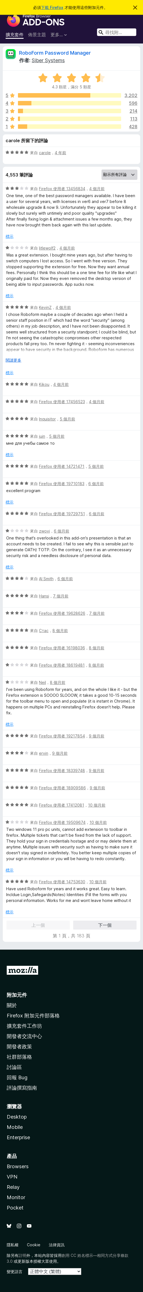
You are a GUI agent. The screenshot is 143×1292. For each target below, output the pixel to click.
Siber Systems (48, 60)
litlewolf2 (47, 248)
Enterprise (18, 1137)
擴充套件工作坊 (24, 1026)
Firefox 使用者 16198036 (62, 647)
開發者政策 (19, 1046)
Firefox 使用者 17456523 (62, 401)
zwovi (44, 531)
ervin (43, 753)
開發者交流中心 (24, 1036)
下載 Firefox (52, 7)
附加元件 (17, 995)
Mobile (15, 1127)
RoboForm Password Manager (55, 53)
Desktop (17, 1117)
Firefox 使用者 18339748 (62, 770)
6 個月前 (96, 483)
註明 (22, 1255)
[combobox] (116, 32)
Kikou (44, 384)
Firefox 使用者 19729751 (62, 513)
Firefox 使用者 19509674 (62, 822)
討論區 (14, 1067)
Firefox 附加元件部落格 (33, 1015)
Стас (44, 630)
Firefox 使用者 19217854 (62, 736)
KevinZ (45, 307)
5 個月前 (67, 419)
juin (42, 436)
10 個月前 (96, 805)
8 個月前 (60, 630)
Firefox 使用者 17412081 (61, 805)
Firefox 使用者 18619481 (62, 665)
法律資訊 (56, 1244)
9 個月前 (96, 736)
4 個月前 (97, 188)
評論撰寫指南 (22, 1088)
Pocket (15, 1208)
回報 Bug (17, 1077)
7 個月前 (60, 596)
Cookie (33, 1244)
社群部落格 (19, 1057)
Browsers (18, 1166)
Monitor (16, 1197)
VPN (12, 1177)
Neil (42, 682)
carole (45, 152)
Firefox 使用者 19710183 (61, 483)
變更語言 (14, 1271)
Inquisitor (47, 419)
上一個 (38, 925)
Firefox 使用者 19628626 (62, 613)
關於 (12, 1005)
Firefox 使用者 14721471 (61, 466)
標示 (9, 236)
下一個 (105, 925)
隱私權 (13, 1244)
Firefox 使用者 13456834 (62, 188)
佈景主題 (37, 34)
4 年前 (60, 152)
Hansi (44, 596)
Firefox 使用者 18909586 (62, 787)
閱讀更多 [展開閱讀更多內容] (13, 360)
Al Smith (46, 578)
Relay (13, 1187)
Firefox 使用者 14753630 (62, 881)
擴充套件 (15, 34)
